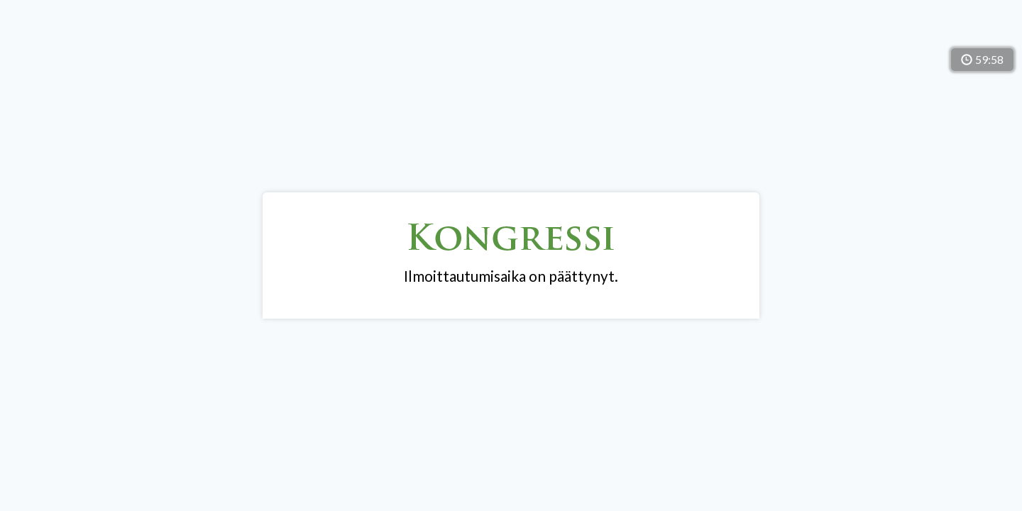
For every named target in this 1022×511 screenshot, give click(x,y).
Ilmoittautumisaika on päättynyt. (511, 276)
